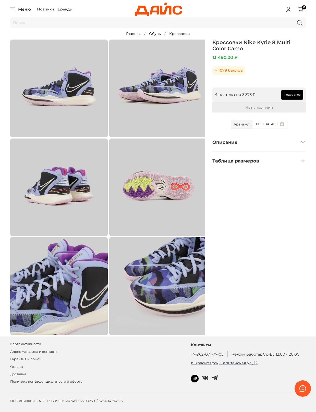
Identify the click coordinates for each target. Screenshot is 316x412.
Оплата (16, 367)
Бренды (65, 9)
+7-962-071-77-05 (207, 354)
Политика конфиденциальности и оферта (46, 381)
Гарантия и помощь (27, 359)
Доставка (18, 374)
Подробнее (292, 94)
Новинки (45, 9)
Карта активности (25, 344)
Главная (133, 33)
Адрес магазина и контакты (34, 352)
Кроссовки (179, 33)
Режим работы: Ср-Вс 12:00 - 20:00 (265, 354)
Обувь (155, 33)
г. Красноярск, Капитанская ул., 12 (224, 362)
